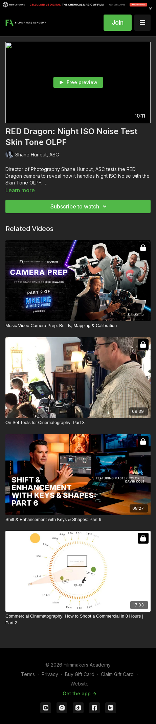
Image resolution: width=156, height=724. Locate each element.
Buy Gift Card (79, 674)
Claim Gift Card (117, 674)
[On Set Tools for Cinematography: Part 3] (78, 422)
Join (118, 22)
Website (79, 683)
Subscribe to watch (79, 206)
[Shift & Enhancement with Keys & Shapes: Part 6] (78, 519)
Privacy (50, 674)
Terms (28, 674)
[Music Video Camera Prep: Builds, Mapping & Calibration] (78, 325)
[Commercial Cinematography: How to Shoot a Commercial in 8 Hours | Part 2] (78, 619)
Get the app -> (79, 693)
